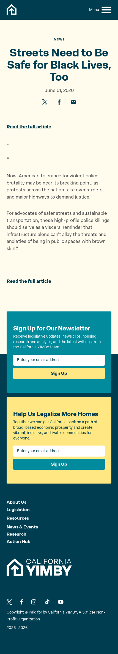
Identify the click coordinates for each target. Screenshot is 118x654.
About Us (16, 502)
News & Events (22, 527)
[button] (106, 10)
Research (16, 534)
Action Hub (19, 541)
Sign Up (59, 373)
